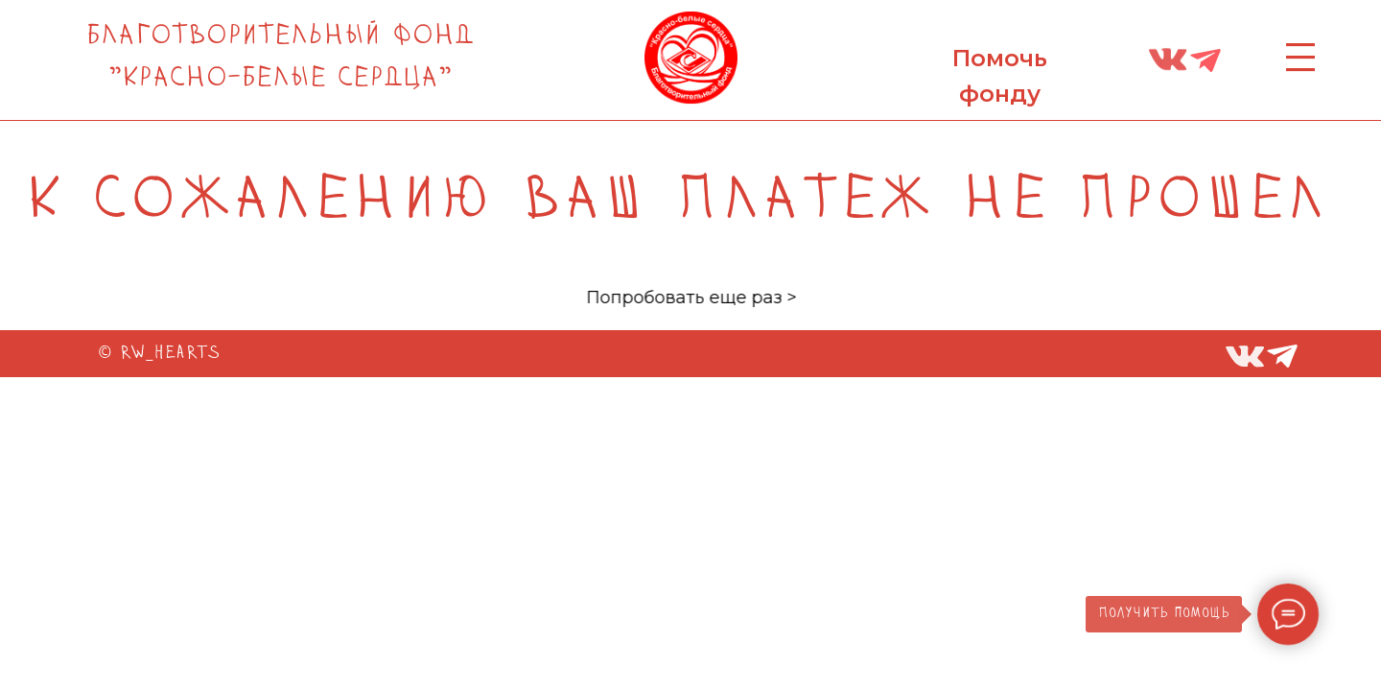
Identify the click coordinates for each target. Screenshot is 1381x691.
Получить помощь (1163, 614)
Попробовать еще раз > (735, 297)
